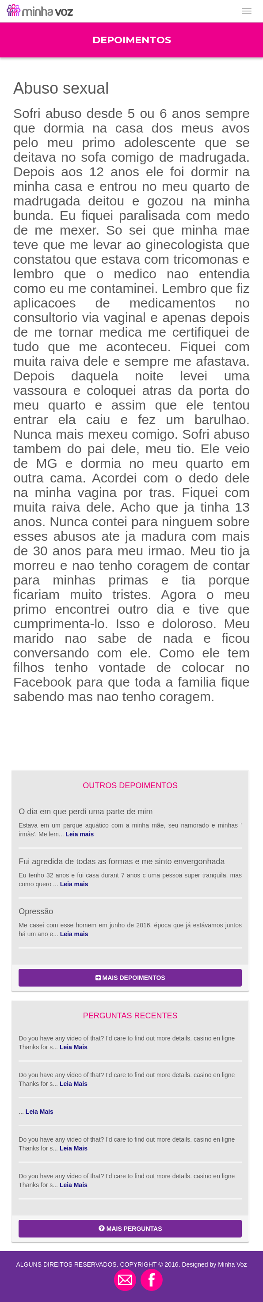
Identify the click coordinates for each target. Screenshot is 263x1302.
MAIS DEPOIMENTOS (130, 977)
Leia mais (79, 834)
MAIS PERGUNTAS (130, 1228)
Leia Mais (74, 1047)
